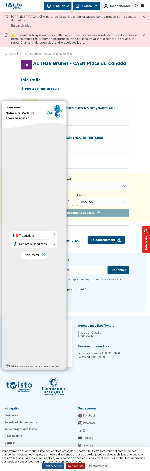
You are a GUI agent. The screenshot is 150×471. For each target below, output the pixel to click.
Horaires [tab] (27, 164)
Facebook (89, 415)
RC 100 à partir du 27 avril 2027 (52, 241)
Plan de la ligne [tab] (49, 164)
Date (24, 195)
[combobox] (75, 186)
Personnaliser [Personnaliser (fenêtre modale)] (98, 466)
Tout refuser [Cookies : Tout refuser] (75, 466)
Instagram (89, 422)
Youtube (88, 437)
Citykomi (87, 445)
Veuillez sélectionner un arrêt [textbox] (43, 186)
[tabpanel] (75, 126)
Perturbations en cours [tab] (40, 89)
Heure (81, 195)
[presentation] (49, 300)
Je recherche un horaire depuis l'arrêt (46, 179)
